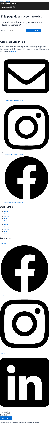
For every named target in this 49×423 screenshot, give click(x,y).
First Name (3, 412)
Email (2, 415)
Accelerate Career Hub (9, 3)
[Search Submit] (28, 30)
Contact (6, 221)
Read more (13, 51)
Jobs (5, 218)
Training (6, 214)
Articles (6, 216)
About (6, 212)
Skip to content (5, 1)
